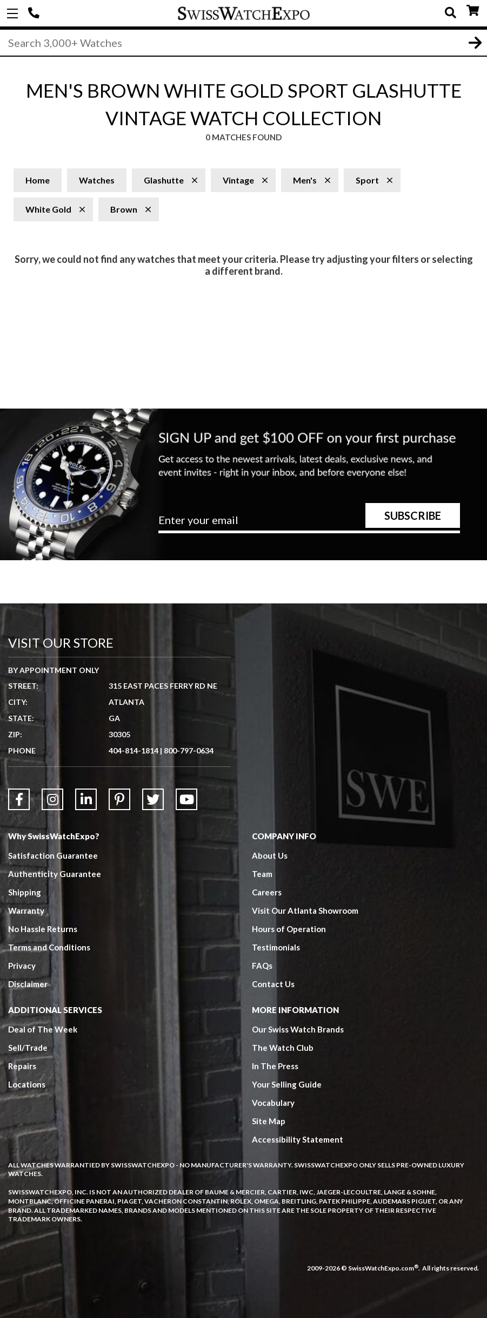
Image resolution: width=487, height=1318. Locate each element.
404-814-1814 (35, 13)
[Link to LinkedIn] (86, 799)
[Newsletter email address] (309, 524)
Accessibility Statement (297, 1139)
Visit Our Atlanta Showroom (305, 910)
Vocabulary (273, 1103)
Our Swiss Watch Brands (298, 1029)
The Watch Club (282, 1047)
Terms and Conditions (49, 947)
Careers (267, 892)
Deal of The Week (42, 1029)
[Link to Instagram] (52, 799)
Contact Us (273, 984)
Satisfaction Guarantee (53, 855)
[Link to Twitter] (153, 799)
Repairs (22, 1066)
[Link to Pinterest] (119, 799)
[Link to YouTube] (186, 799)
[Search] (243, 43)
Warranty (26, 910)
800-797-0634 (189, 750)
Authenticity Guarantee (54, 874)
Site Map (268, 1121)
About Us (270, 855)
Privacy (22, 965)
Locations (26, 1084)
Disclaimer (28, 984)
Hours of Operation (289, 929)
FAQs (262, 965)
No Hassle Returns (42, 929)
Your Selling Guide (287, 1084)
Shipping (24, 892)
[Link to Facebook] (19, 799)
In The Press (275, 1066)
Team (262, 874)
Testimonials (276, 947)
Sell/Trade (28, 1047)
